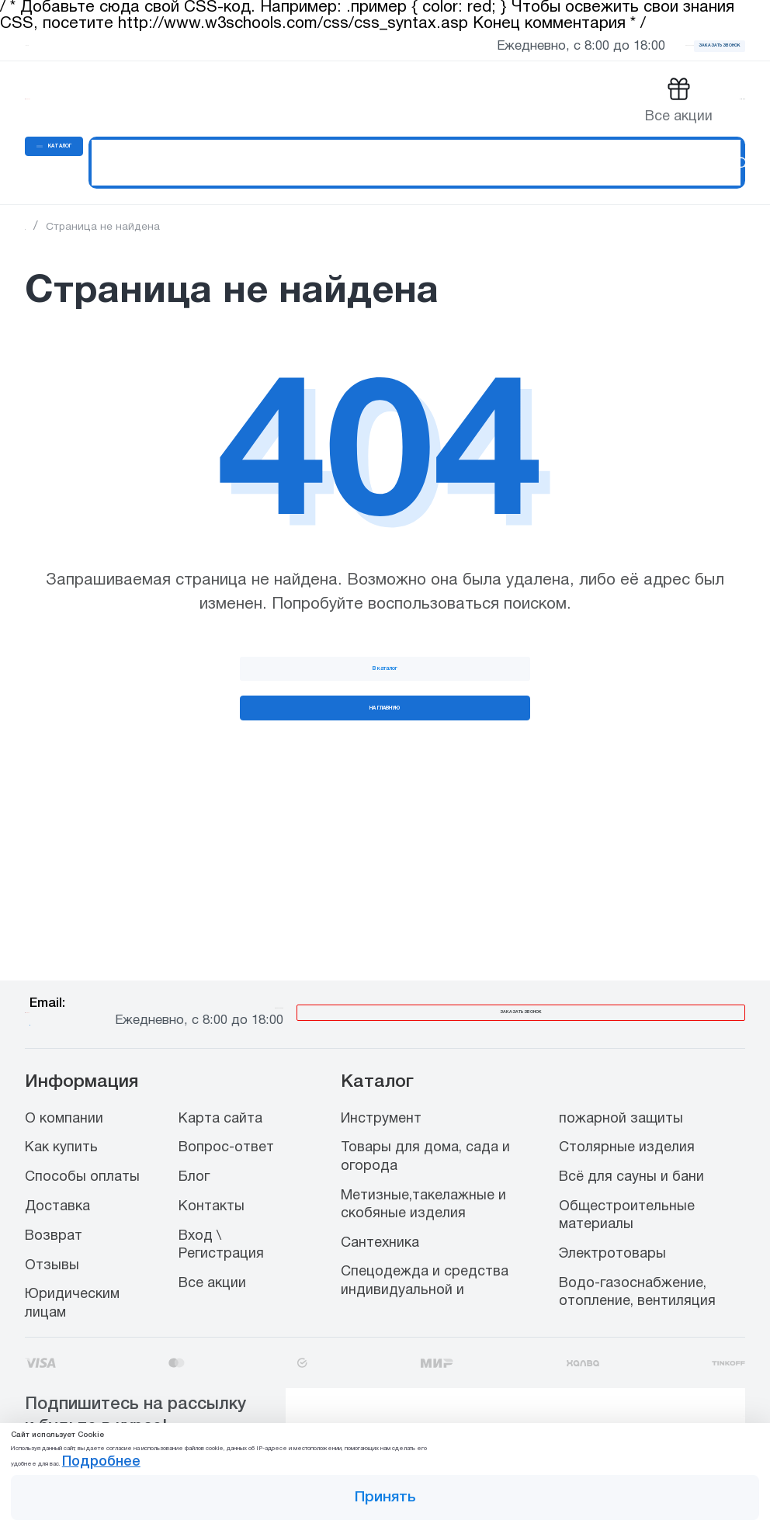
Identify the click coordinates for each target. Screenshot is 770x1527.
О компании (64, 1084)
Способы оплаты (82, 1143)
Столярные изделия (627, 1114)
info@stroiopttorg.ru (294, 983)
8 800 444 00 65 (516, 966)
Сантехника (380, 1209)
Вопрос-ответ (226, 1114)
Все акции (212, 1249)
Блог (194, 1143)
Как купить (61, 1114)
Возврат (53, 1202)
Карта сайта (220, 1084)
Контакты (212, 1172)
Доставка (57, 1172)
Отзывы (52, 1231)
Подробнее (527, 1441)
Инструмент (381, 1084)
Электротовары (612, 1220)
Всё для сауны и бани (631, 1143)
